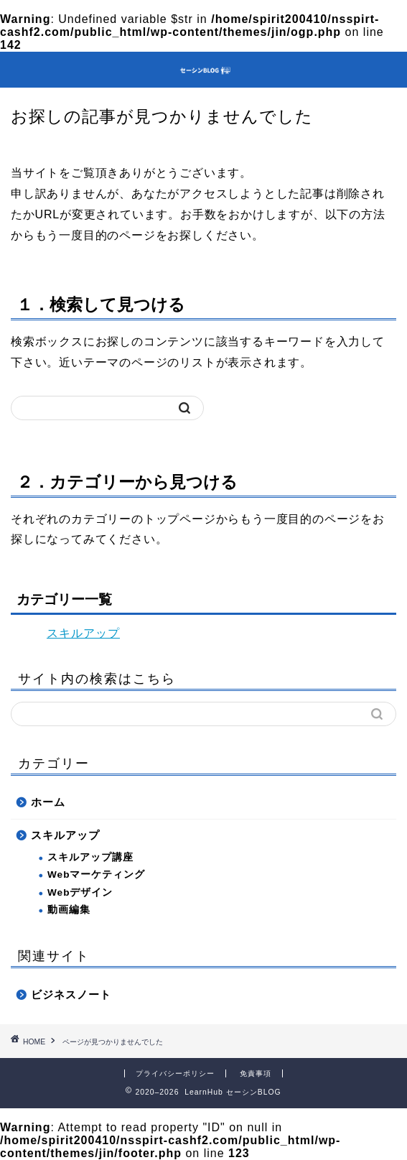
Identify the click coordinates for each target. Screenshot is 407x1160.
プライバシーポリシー (175, 1073)
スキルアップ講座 (90, 857)
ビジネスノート (71, 994)
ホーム (48, 802)
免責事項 (255, 1073)
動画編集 (68, 909)
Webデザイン (80, 892)
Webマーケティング (96, 874)
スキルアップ (83, 633)
